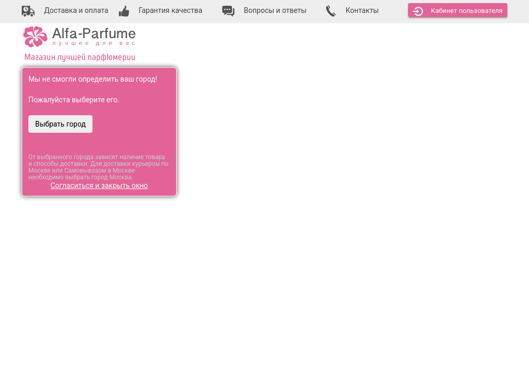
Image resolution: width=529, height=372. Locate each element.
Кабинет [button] (458, 11)
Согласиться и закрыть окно (99, 185)
